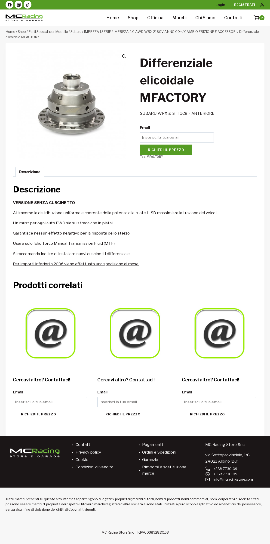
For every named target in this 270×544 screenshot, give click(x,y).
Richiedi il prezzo (166, 150)
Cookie (82, 459)
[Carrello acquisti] (256, 18)
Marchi (179, 17)
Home (112, 17)
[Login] (262, 4)
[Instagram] (18, 5)
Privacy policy (88, 452)
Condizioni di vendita (94, 467)
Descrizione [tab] (29, 172)
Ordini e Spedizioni (159, 452)
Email (145, 127)
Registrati (244, 4)
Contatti (233, 17)
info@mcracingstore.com (233, 479)
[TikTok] (27, 5)
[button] (124, 56)
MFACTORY (155, 156)
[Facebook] (9, 5)
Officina (155, 17)
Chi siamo (205, 17)
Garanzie (150, 459)
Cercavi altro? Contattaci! (41, 380)
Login (220, 5)
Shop (133, 17)
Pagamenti (152, 444)
